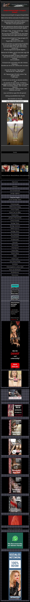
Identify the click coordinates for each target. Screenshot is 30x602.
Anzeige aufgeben (15, 193)
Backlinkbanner (15, 272)
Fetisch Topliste (15, 209)
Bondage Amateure (15, 226)
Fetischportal (15, 247)
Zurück (15, 152)
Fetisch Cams (15, 258)
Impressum (15, 182)
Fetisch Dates (14, 215)
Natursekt (15, 242)
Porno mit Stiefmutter (15, 269)
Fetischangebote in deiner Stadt (15, 267)
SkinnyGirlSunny (15, 175)
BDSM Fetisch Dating (14, 207)
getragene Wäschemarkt (15, 217)
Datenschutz (15, 275)
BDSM (15, 256)
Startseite (15, 186)
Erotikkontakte (15, 239)
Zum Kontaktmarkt (15, 190)
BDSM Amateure (15, 228)
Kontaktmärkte (15, 237)
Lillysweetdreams (6, 175)
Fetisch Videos (15, 253)
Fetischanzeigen (15, 204)
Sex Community (15, 234)
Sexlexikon (15, 264)
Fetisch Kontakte (15, 220)
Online (6, 168)
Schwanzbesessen (24, 175)
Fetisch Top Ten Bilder (15, 212)
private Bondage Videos (15, 199)
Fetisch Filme (15, 250)
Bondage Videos (15, 223)
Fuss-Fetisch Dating (15, 261)
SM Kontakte (15, 245)
